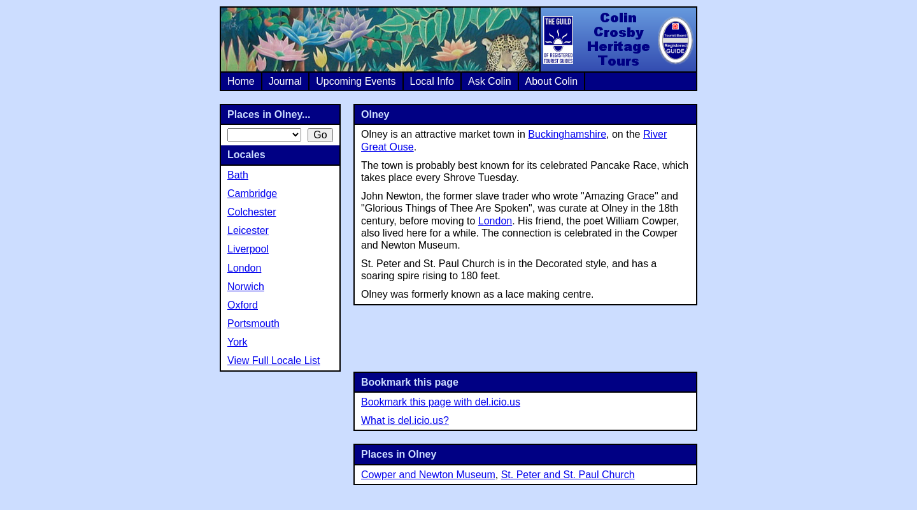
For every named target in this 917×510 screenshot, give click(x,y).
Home (241, 81)
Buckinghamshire (567, 134)
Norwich (245, 286)
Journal (285, 81)
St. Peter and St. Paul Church (568, 474)
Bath (237, 175)
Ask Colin (489, 81)
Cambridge (252, 193)
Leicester (248, 230)
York (237, 342)
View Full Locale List (273, 360)
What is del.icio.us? (405, 420)
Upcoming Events (355, 81)
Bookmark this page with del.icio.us (440, 402)
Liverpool (248, 249)
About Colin (551, 81)
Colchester (251, 212)
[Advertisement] (525, 337)
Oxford (242, 305)
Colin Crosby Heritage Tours (617, 39)
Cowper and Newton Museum (428, 474)
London (495, 220)
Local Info (432, 81)
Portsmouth (253, 323)
